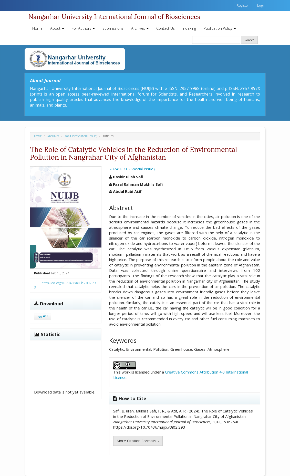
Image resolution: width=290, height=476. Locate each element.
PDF (42, 316)
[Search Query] (216, 40)
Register (243, 5)
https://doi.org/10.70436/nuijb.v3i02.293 (65, 285)
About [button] (57, 28)
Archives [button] (140, 28)
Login (261, 5)
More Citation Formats (138, 440)
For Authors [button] (83, 28)
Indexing (189, 28)
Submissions (112, 28)
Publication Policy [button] (220, 28)
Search (249, 40)
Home (37, 28)
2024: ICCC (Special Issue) (81, 136)
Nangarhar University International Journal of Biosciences (114, 17)
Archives (53, 136)
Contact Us (165, 28)
